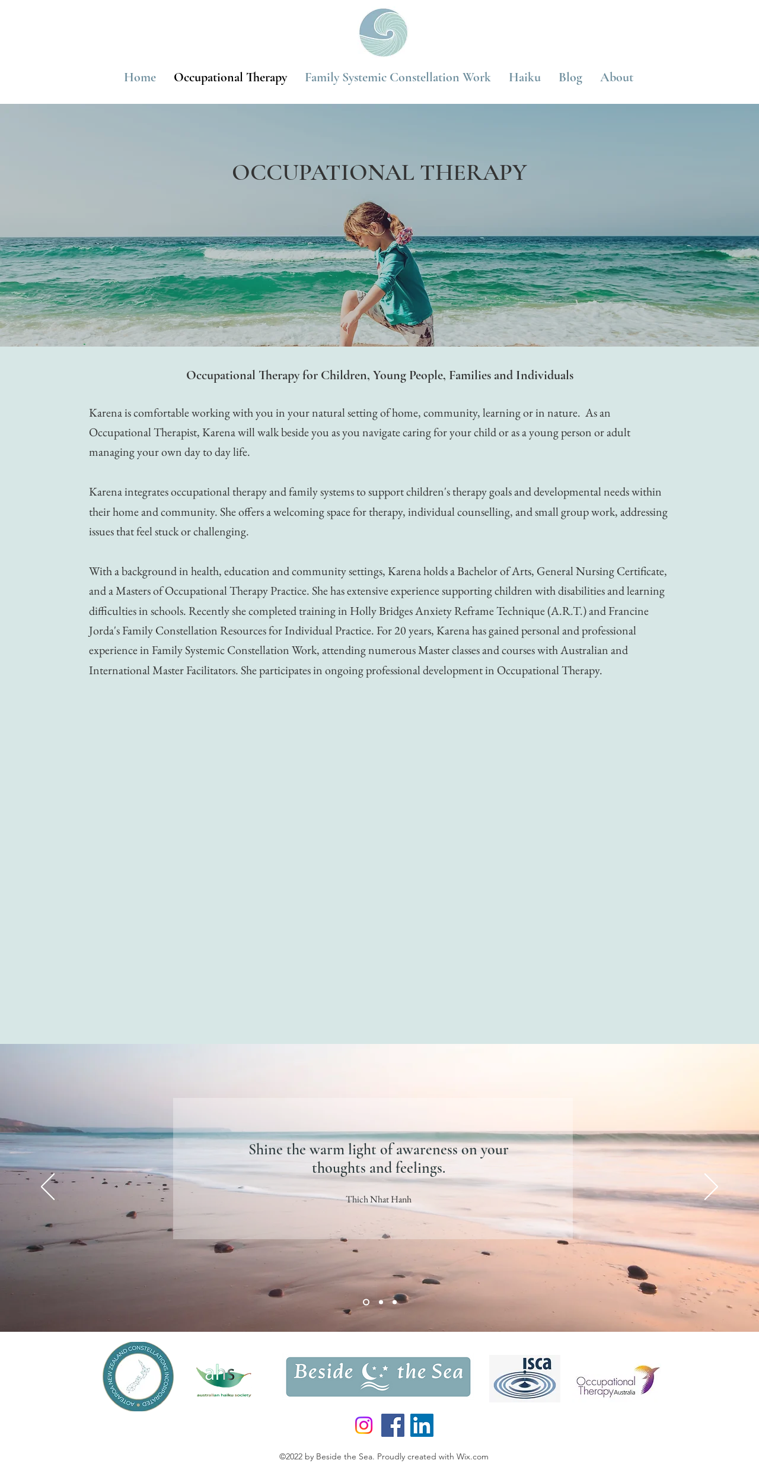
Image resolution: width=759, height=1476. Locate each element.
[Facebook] (392, 1425)
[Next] (711, 1187)
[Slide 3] (395, 1302)
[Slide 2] (381, 1302)
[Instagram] (363, 1425)
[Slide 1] (366, 1302)
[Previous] (48, 1187)
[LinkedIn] (421, 1425)
